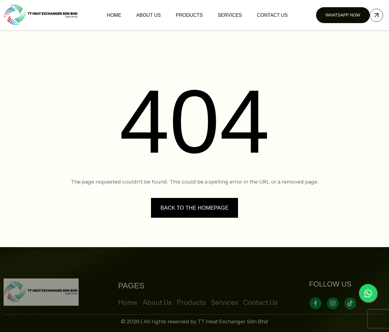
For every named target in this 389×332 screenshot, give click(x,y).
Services (224, 312)
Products (191, 312)
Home (127, 312)
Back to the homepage (195, 208)
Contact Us (260, 312)
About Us (157, 312)
